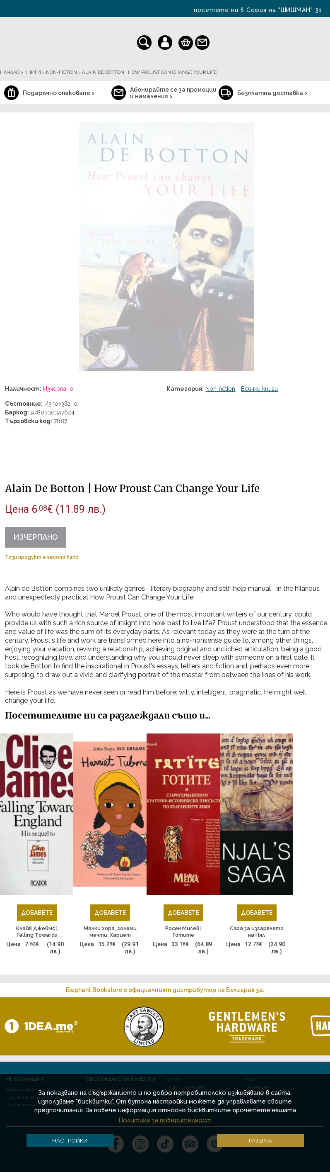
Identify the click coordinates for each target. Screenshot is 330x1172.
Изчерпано (35, 537)
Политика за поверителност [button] (165, 1120)
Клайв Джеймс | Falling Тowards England (37, 931)
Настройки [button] (69, 1140)
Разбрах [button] (260, 1140)
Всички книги (259, 388)
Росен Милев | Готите (183, 931)
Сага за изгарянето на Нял (257, 931)
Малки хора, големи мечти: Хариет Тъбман (110, 931)
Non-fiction (220, 388)
